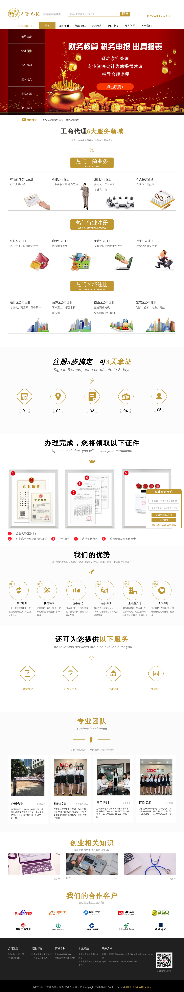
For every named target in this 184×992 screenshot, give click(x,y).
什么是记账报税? (73, 119)
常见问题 (130, 25)
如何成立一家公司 (16, 954)
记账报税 (80, 25)
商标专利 (97, 25)
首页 (47, 25)
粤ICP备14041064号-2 (138, 987)
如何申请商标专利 (63, 954)
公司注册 (64, 25)
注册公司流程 (14, 958)
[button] (170, 72)
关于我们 (146, 25)
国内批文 (113, 25)
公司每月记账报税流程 (53, 119)
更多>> (57, 879)
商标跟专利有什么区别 (65, 958)
